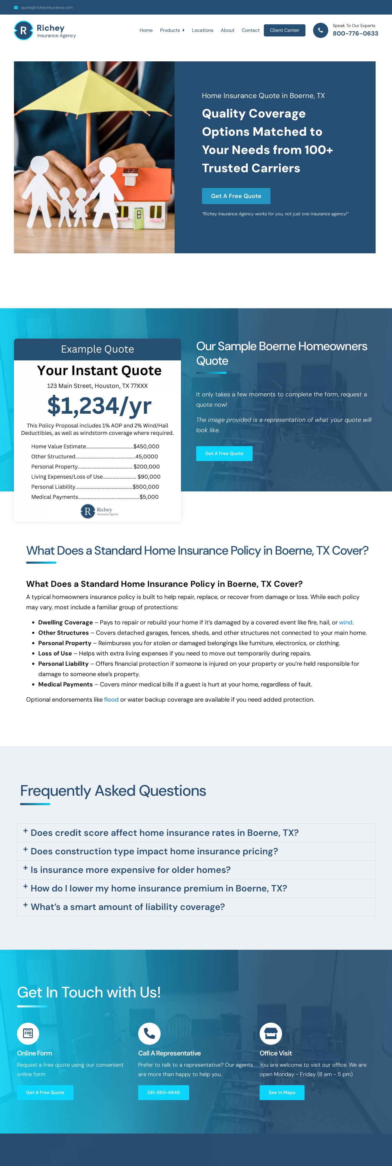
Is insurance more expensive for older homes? (131, 870)
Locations (202, 30)
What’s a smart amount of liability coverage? (128, 907)
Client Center (284, 30)
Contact (251, 30)
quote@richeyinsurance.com (47, 7)
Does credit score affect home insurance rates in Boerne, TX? (165, 833)
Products (172, 30)
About (227, 30)
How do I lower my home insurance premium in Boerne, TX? (159, 888)
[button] (196, 833)
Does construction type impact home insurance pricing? (154, 851)
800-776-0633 (355, 33)
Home (146, 30)
